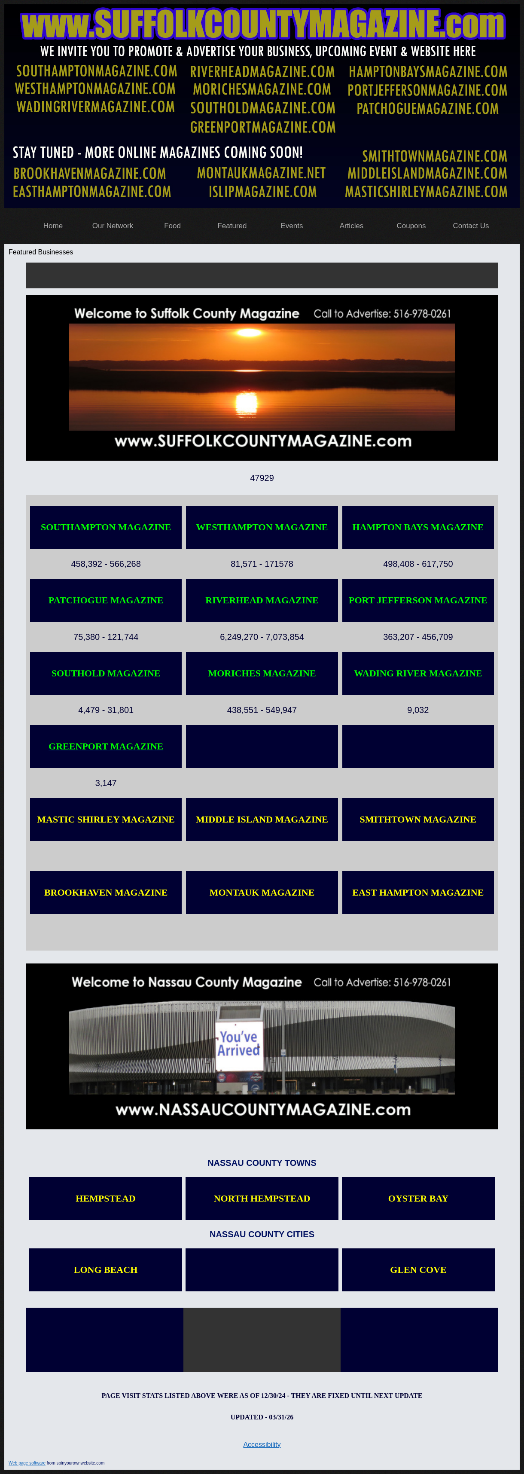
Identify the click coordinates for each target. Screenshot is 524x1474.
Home (53, 226)
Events (292, 226)
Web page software (27, 1463)
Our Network (112, 226)
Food (172, 226)
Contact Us (471, 226)
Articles (352, 226)
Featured (232, 226)
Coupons (411, 226)
